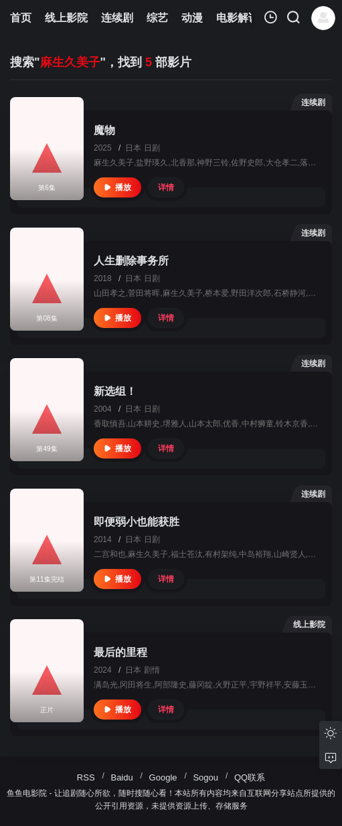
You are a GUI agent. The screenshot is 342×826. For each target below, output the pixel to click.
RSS (86, 777)
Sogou (205, 777)
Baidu (121, 777)
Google (163, 777)
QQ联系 (249, 777)
